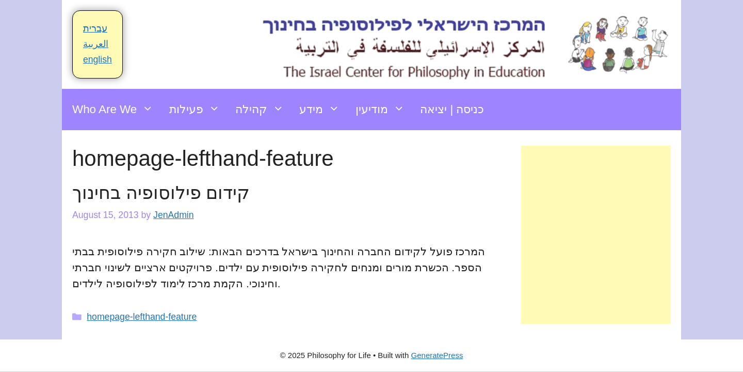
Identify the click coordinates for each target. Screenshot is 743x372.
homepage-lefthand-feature (142, 317)
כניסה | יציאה (452, 109)
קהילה (263, 109)
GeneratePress (437, 355)
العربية (95, 44)
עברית (95, 28)
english (97, 59)
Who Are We (116, 109)
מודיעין (384, 109)
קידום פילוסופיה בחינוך (161, 192)
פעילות (198, 109)
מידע (323, 109)
